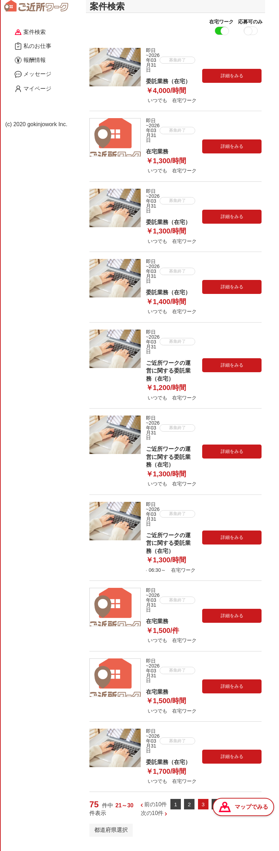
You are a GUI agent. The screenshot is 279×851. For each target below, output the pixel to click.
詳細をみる (232, 82)
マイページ (33, 89)
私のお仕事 (33, 46)
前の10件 (155, 811)
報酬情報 (30, 60)
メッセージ (33, 74)
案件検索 (30, 32)
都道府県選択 (111, 836)
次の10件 (152, 820)
